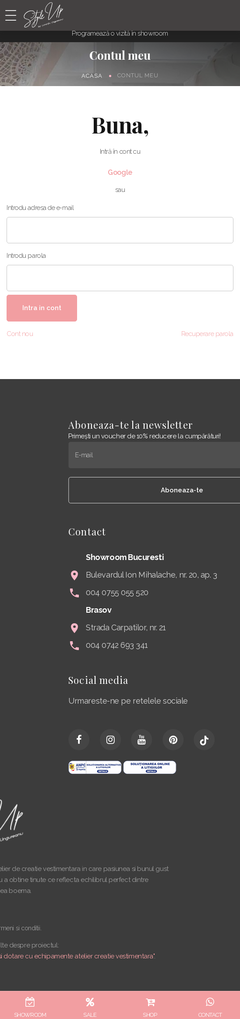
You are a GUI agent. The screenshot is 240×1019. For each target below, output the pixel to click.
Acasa (91, 75)
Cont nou (20, 334)
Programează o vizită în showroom (120, 33)
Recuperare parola (207, 334)
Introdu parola (26, 256)
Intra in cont (41, 308)
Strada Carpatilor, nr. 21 (182, 627)
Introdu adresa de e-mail (40, 208)
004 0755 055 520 (173, 592)
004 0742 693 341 (173, 645)
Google (120, 172)
